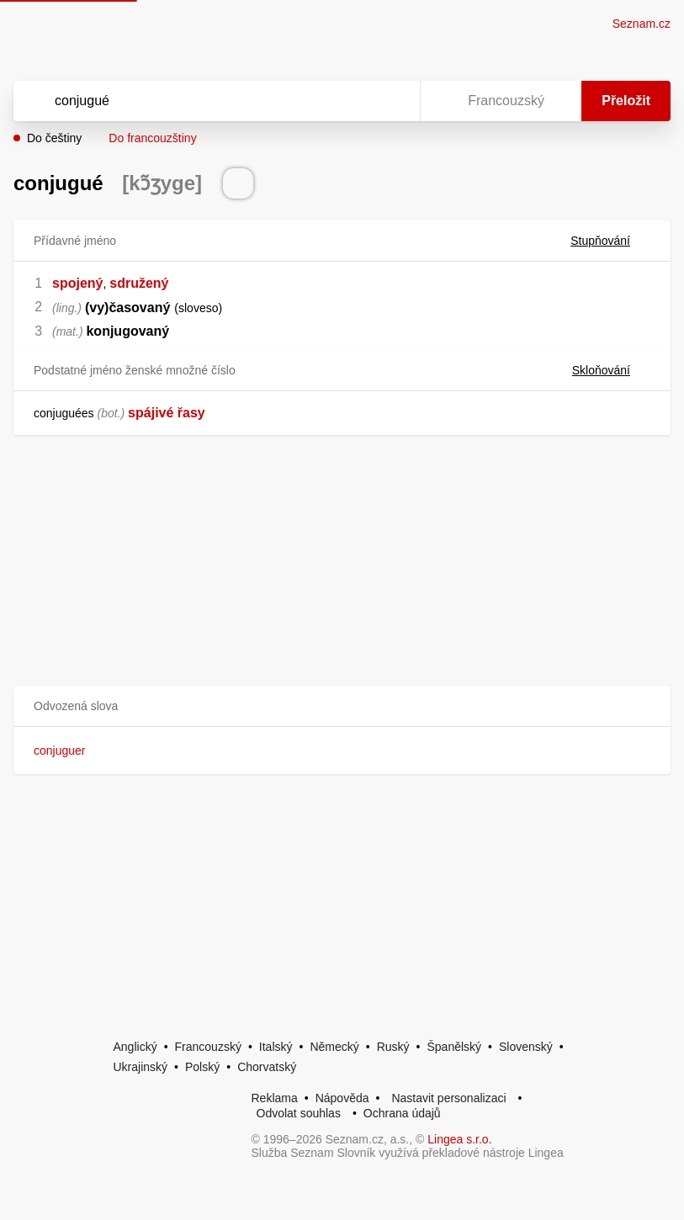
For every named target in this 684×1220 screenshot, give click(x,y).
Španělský (454, 1046)
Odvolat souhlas (299, 1113)
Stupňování (610, 240)
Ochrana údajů (402, 1113)
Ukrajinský (141, 1067)
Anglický (135, 1046)
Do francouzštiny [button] (152, 138)
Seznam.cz (641, 23)
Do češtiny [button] (54, 138)
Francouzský (208, 1046)
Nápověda (342, 1098)
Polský (202, 1067)
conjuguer (60, 750)
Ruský (393, 1046)
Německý (334, 1046)
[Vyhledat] (195, 101)
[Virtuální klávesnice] (391, 101)
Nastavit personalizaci (448, 1098)
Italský (276, 1046)
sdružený (138, 283)
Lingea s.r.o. (459, 1139)
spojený (77, 283)
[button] (342, 706)
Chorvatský (266, 1067)
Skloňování (611, 370)
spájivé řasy (166, 413)
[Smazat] (354, 101)
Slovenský (526, 1046)
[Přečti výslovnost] (238, 183)
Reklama (275, 1098)
